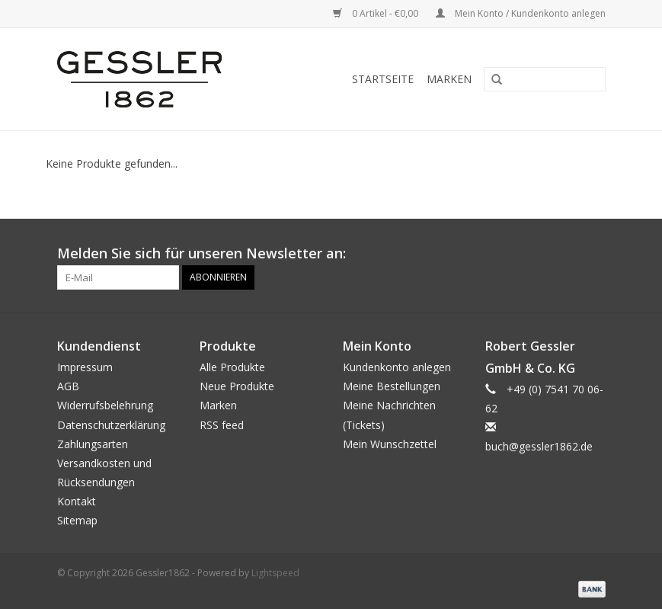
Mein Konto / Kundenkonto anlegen (521, 13)
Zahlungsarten (92, 444)
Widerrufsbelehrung (105, 405)
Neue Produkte (237, 386)
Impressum (85, 367)
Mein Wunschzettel (390, 444)
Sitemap (77, 520)
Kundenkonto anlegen (397, 367)
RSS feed (222, 425)
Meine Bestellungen (391, 386)
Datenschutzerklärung (111, 425)
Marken (449, 79)
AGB (68, 386)
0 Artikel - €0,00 (377, 13)
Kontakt (76, 501)
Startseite (383, 79)
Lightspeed (275, 572)
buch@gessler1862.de (539, 446)
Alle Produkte (232, 367)
